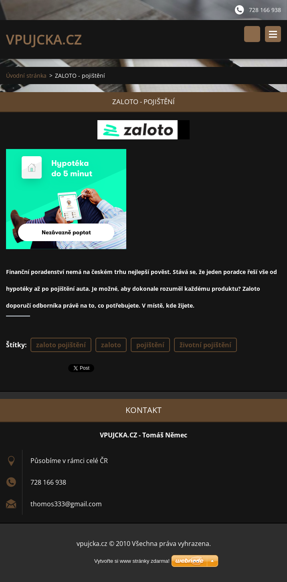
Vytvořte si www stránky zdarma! (132, 561)
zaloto (111, 344)
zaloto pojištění (61, 344)
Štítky (15, 344)
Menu (273, 34)
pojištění (150, 344)
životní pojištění (205, 344)
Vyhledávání (252, 34)
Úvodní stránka (26, 75)
